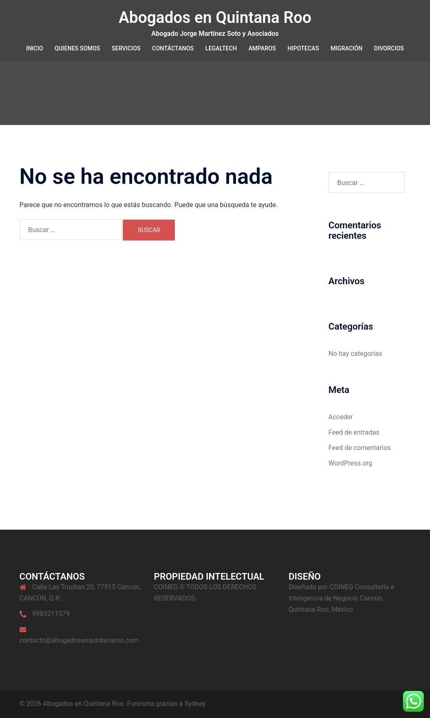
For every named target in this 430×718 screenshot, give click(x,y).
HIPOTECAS (303, 48)
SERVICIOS (126, 48)
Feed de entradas (353, 432)
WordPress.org (350, 463)
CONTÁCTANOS (173, 48)
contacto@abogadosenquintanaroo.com (79, 640)
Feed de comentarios (359, 448)
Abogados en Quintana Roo (215, 17)
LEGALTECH (221, 48)
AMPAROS (262, 48)
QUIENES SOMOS (77, 48)
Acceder (340, 417)
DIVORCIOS (389, 48)
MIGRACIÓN (346, 48)
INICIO (34, 48)
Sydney (195, 704)
